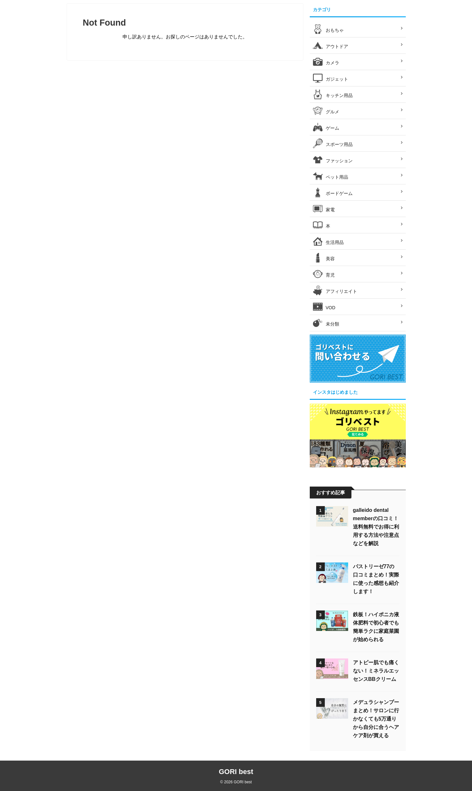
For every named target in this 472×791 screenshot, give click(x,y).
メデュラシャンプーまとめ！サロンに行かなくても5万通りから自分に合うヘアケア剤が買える (376, 718)
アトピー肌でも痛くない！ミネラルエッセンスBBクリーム (376, 671)
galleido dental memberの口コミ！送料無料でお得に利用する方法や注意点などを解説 (376, 526)
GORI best (236, 772)
